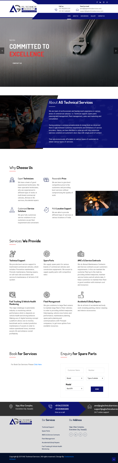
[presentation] (2, 50)
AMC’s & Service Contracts (51, 435)
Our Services (84, 16)
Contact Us (101, 16)
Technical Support (48, 427)
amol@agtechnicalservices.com (90, 8)
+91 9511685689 (64, 11)
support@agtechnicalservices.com (91, 11)
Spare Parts (46, 431)
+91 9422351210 (64, 8)
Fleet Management (48, 439)
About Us (75, 16)
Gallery (93, 16)
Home (69, 16)
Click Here (38, 364)
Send (97, 389)
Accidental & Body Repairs (51, 442)
